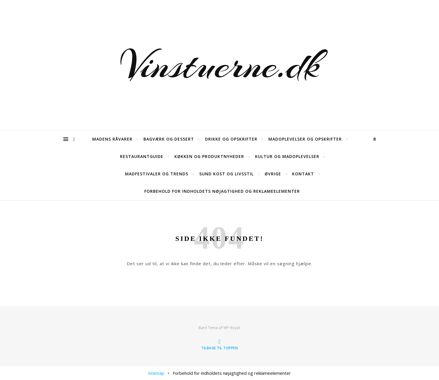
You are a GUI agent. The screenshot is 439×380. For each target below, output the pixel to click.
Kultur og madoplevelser (287, 156)
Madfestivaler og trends (156, 174)
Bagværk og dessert (168, 139)
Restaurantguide (141, 156)
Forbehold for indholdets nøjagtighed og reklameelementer (222, 191)
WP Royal (231, 327)
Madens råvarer (112, 139)
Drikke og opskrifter (231, 139)
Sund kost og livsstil (226, 174)
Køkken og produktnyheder (209, 156)
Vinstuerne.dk (219, 65)
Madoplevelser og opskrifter (305, 139)
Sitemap (156, 373)
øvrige (273, 174)
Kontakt (303, 174)
